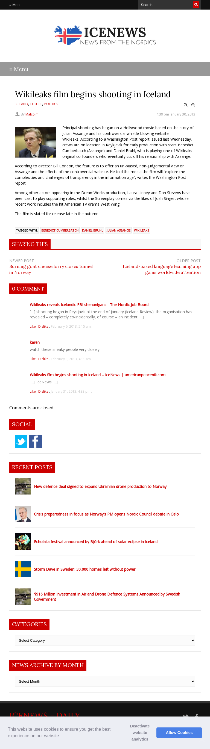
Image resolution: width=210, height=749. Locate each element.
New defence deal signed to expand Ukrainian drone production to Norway (100, 486)
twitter (21, 441)
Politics (51, 104)
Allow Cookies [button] (179, 732)
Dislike (43, 326)
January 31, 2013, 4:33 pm (71, 391)
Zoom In (193, 105)
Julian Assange (118, 230)
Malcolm (32, 114)
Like (33, 326)
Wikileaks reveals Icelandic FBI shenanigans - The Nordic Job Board (89, 304)
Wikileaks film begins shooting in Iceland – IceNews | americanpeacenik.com (97, 374)
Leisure (36, 104)
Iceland (21, 104)
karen (35, 342)
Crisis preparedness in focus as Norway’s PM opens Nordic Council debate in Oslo (106, 514)
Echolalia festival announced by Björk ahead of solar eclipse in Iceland (96, 541)
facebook (35, 441)
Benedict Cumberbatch (59, 230)
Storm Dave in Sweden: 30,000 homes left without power (84, 569)
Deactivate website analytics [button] (140, 732)
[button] (62, 736)
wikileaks (141, 230)
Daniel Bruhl (92, 230)
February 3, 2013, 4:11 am (71, 359)
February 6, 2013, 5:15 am (71, 326)
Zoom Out (186, 105)
